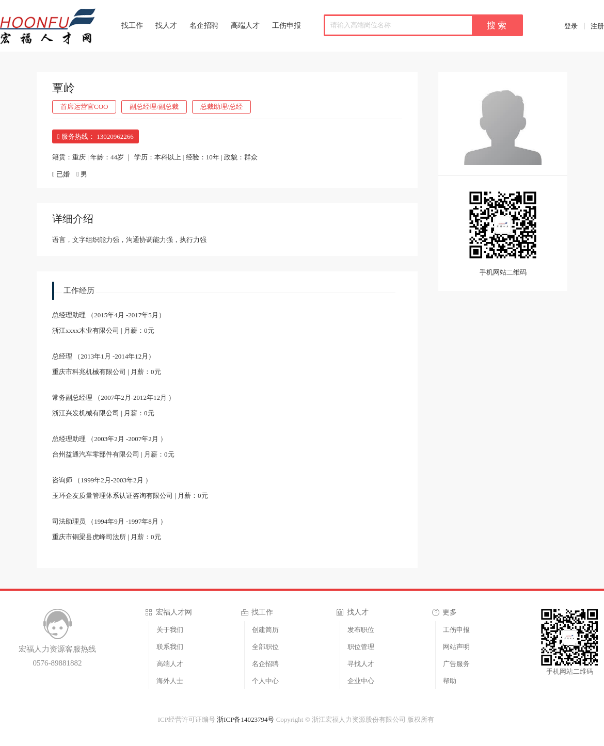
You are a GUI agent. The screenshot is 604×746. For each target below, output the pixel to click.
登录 (571, 26)
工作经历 (78, 290)
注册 (597, 26)
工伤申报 (286, 25)
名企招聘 (203, 25)
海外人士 (169, 681)
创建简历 (265, 630)
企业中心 (360, 681)
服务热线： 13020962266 (95, 136)
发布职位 (360, 630)
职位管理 (360, 647)
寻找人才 (360, 664)
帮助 (449, 681)
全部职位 (265, 647)
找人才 (166, 25)
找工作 (132, 25)
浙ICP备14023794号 (245, 719)
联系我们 (169, 647)
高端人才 (245, 25)
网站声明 (456, 647)
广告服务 (456, 664)
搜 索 (496, 25)
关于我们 (169, 630)
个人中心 (265, 681)
